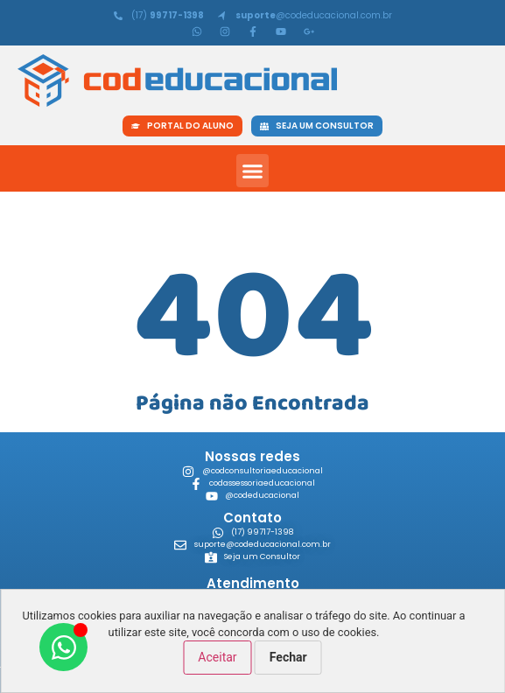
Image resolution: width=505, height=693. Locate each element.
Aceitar (217, 657)
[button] (253, 170)
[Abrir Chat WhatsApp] (63, 647)
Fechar (288, 657)
